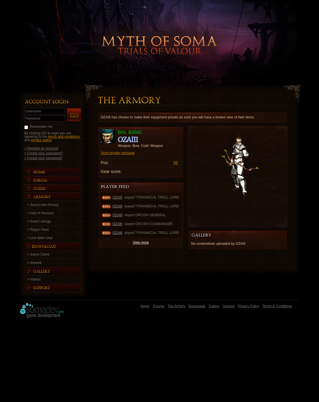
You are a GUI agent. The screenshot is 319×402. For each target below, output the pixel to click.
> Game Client (38, 254)
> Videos (34, 279)
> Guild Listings (39, 221)
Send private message (118, 153)
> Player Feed (38, 230)
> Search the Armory (43, 205)
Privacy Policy (248, 306)
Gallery (214, 306)
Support (229, 306)
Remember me (41, 126)
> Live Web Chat (40, 238)
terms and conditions (64, 137)
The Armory (176, 306)
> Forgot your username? (43, 153)
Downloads (197, 306)
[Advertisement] (159, 361)
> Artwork (34, 263)
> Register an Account (41, 148)
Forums (159, 306)
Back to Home (159, 35)
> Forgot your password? (43, 158)
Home (145, 306)
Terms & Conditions (277, 306)
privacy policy (41, 140)
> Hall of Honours (40, 213)
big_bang (130, 132)
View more (141, 243)
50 (175, 162)
